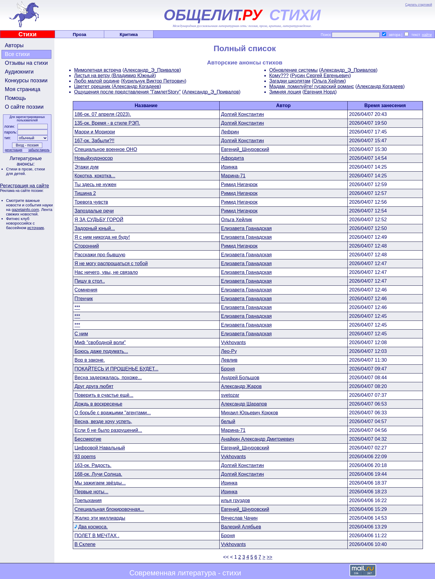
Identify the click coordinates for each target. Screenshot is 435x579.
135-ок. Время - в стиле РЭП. (107, 123)
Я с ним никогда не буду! (102, 237)
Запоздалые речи (94, 210)
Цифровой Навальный (100, 447)
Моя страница (22, 89)
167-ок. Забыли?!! (94, 140)
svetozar (230, 395)
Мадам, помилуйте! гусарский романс (311, 86)
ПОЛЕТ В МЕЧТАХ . (97, 535)
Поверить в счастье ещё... (104, 395)
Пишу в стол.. (90, 281)
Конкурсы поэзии (26, 80)
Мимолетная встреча (97, 70)
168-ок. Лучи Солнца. (98, 474)
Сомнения (86, 289)
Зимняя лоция (285, 91)
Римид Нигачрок (239, 184)
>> (269, 557)
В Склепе (85, 544)
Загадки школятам (289, 81)
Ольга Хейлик (328, 81)
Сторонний (87, 245)
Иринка (229, 166)
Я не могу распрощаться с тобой (111, 263)
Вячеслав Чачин (239, 518)
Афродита (232, 158)
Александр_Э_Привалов (151, 70)
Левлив (229, 360)
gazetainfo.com (25, 209)
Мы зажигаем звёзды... (100, 482)
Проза (79, 34)
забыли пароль (39, 150)
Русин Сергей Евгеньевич (320, 75)
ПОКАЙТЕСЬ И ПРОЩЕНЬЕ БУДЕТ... (117, 368)
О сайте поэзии (24, 107)
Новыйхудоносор (94, 158)
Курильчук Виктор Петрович (153, 81)
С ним (81, 333)
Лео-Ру (229, 351)
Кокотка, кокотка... (95, 175)
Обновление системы (293, 70)
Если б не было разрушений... (108, 430)
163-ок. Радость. (93, 465)
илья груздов (235, 500)
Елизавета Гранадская (246, 228)
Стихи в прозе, (20, 169)
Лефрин (230, 131)
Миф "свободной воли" (100, 342)
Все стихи (17, 54)
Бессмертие (88, 439)
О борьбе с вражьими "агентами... (113, 412)
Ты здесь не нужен (96, 184)
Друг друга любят (94, 386)
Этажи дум (87, 166)
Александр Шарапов (244, 403)
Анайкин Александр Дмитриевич (257, 439)
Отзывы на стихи (26, 63)
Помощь (15, 98)
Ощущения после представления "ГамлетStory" (127, 91)
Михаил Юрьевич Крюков (249, 412)
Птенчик (84, 298)
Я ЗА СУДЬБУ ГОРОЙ (99, 219)
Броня (228, 368)
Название (146, 105)
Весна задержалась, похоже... (108, 377)
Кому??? (278, 75)
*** (77, 307)
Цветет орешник (93, 86)
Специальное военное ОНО (106, 149)
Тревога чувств (91, 202)
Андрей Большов (240, 377)
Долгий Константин (242, 114)
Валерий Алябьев (241, 526)
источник (35, 227)
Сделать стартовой (418, 4)
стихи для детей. (25, 171)
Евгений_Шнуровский (245, 149)
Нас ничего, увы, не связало (106, 272)
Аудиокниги (19, 72)
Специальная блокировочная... (109, 509)
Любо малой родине (96, 81)
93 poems (85, 456)
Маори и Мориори (95, 131)
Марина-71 (233, 175)
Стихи (27, 34)
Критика (129, 34)
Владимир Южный (133, 75)
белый (228, 421)
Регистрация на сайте (24, 185)
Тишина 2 (85, 193)
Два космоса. (93, 526)
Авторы (14, 45)
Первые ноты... (91, 491)
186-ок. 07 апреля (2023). (103, 114)
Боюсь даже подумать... (101, 351)
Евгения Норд (319, 91)
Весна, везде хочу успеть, (103, 421)
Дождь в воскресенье (98, 403)
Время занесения (385, 105)
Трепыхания (88, 500)
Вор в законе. (90, 360)
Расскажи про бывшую (100, 254)
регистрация (13, 150)
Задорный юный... (95, 228)
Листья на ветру (92, 75)
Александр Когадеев (136, 86)
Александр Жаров (241, 386)
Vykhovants (233, 342)
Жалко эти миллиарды (100, 518)
